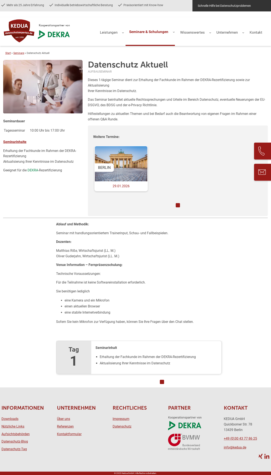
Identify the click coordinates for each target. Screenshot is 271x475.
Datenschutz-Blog (14, 441)
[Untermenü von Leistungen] (123, 33)
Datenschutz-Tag (14, 449)
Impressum (121, 419)
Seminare (18, 53)
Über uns (63, 419)
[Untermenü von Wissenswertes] (210, 33)
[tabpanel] (178, 173)
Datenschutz (122, 426)
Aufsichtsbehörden (15, 434)
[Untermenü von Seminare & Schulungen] (174, 32)
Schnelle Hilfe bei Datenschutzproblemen (224, 5)
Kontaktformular (69, 434)
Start (8, 53)
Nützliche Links (12, 426)
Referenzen (65, 426)
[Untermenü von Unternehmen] (243, 33)
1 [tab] (178, 205)
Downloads (9, 419)
